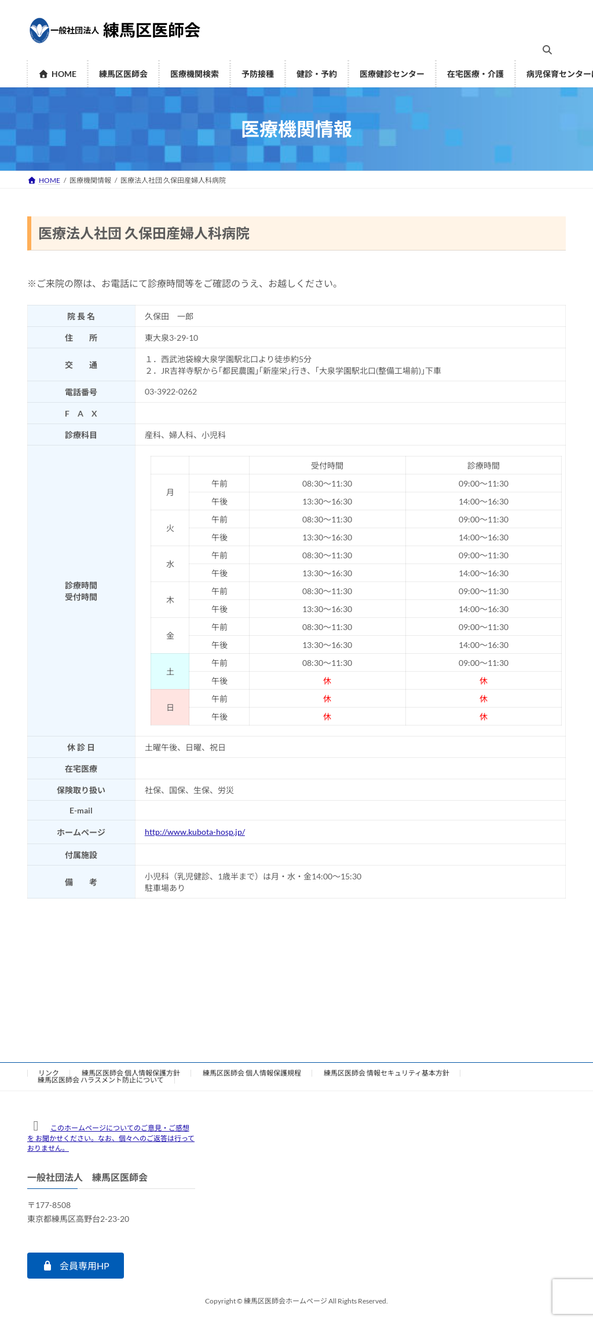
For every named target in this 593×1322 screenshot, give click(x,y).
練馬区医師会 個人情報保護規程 (252, 1073)
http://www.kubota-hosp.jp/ (195, 832)
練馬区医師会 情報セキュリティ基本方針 (386, 1073)
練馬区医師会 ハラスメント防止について (101, 1080)
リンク (48, 1073)
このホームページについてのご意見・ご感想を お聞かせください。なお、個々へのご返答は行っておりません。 (111, 1138)
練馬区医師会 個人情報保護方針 (131, 1073)
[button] (75, 1266)
